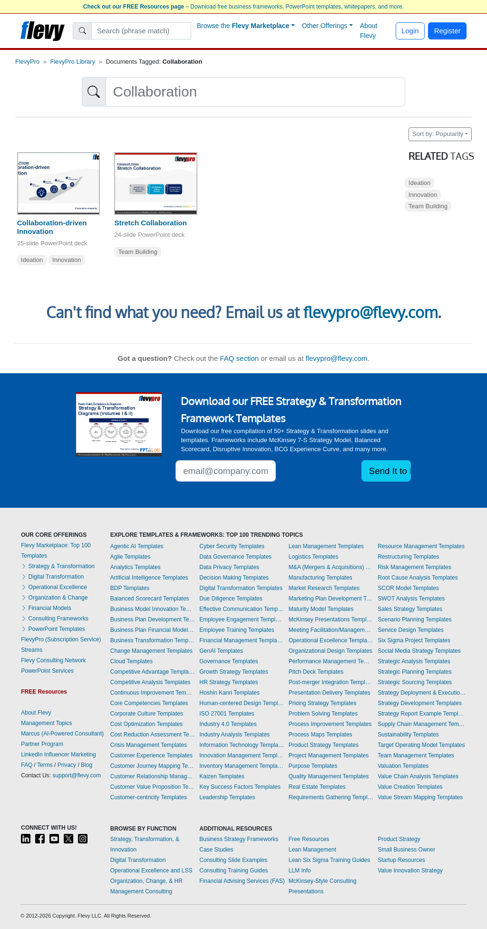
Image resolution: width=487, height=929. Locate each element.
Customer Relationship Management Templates (152, 776)
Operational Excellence (54, 587)
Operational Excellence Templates (331, 640)
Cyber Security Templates (231, 546)
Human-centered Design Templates (241, 703)
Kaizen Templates (221, 776)
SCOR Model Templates (408, 588)
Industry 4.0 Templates (228, 724)
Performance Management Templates (331, 661)
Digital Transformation (52, 576)
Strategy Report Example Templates (422, 713)
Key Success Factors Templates (240, 787)
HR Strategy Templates (228, 682)
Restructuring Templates (408, 556)
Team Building (137, 251)
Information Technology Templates (241, 745)
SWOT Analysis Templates (411, 598)
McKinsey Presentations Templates (331, 619)
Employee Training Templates (236, 630)
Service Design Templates (411, 630)
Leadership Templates (227, 797)
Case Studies (216, 849)
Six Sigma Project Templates (414, 640)
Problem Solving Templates (323, 713)
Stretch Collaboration (150, 223)
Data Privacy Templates (229, 567)
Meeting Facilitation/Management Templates (331, 630)
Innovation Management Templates (241, 755)
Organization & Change (54, 597)
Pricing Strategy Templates (323, 703)
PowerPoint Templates (53, 629)
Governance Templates (228, 661)
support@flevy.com (76, 775)
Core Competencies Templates (149, 703)
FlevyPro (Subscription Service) (61, 639)
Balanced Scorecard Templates (149, 598)
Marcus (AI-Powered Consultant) (62, 733)
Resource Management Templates (421, 546)
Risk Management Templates (414, 567)
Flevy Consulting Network (53, 660)
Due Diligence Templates (231, 598)
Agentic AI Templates (137, 546)
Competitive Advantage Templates (152, 671)
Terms (45, 765)
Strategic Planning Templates (414, 671)
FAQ (26, 765)
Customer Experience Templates (151, 755)
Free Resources (309, 839)
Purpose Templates (313, 766)
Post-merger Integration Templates (331, 682)
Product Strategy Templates (324, 745)
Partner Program (42, 744)
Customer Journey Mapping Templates (152, 766)
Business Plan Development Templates (152, 619)
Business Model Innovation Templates (152, 609)
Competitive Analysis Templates (150, 682)
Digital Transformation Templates (240, 588)
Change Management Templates (151, 651)
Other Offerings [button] (324, 25)
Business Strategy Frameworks (238, 839)
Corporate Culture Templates (146, 713)
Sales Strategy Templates (410, 609)
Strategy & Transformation (58, 566)
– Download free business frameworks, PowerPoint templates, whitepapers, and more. (243, 6)
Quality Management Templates (329, 776)
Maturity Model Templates (321, 609)
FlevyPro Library (73, 61)
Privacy (67, 765)
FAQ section (239, 358)
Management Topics (46, 723)
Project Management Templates (329, 755)
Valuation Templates (403, 766)
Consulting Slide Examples (233, 860)
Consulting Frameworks (54, 618)
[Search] (141, 30)
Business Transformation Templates (152, 640)
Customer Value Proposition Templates (152, 787)
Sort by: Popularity (437, 133)
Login (410, 31)
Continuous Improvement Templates (152, 692)
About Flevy (369, 30)
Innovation (66, 259)
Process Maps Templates (320, 734)
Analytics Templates (135, 567)
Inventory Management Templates (241, 766)
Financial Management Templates (241, 640)
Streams (31, 650)
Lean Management (312, 849)
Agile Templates (130, 556)
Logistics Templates (314, 556)
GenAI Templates (221, 651)
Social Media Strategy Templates (419, 651)
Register (447, 31)
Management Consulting (141, 891)
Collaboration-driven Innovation (52, 227)
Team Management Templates (416, 755)
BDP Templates (129, 588)
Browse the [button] (243, 25)
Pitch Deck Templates (316, 671)
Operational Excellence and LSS (151, 870)
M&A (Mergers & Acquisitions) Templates (331, 567)
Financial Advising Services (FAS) (241, 881)
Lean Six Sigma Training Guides (329, 860)
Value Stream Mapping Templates (420, 797)
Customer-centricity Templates (148, 797)
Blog (86, 765)
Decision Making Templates (234, 577)
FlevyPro (27, 61)
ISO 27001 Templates (226, 713)
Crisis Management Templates (148, 745)
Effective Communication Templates (241, 609)
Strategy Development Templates (420, 703)
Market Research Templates (324, 588)
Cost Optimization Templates (146, 724)
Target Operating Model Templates (421, 745)
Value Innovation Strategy (410, 870)
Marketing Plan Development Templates (331, 598)
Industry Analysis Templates (234, 734)
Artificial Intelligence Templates (149, 577)
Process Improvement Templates (330, 724)
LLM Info (300, 870)
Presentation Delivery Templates (329, 692)
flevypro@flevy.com (370, 312)
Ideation (32, 259)
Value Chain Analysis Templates (418, 776)
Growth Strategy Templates (233, 671)
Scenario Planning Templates (414, 619)
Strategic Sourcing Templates (415, 682)
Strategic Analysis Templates (414, 661)
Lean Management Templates (326, 546)
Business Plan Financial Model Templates (152, 630)
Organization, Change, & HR (146, 881)
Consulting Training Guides (233, 870)
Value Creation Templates (410, 787)
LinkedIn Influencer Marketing (58, 754)
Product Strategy (399, 839)
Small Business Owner (406, 849)
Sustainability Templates (408, 734)
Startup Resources (401, 860)
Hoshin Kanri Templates (229, 692)
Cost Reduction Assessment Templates (152, 734)
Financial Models (46, 608)
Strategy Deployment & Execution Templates (422, 692)
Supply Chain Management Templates (422, 724)
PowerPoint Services (47, 671)
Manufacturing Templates (320, 577)
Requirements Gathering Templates (331, 797)
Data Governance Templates (235, 556)
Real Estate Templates (317, 787)
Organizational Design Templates (330, 651)
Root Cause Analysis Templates (418, 577)
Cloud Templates (131, 661)
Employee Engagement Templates (241, 619)
